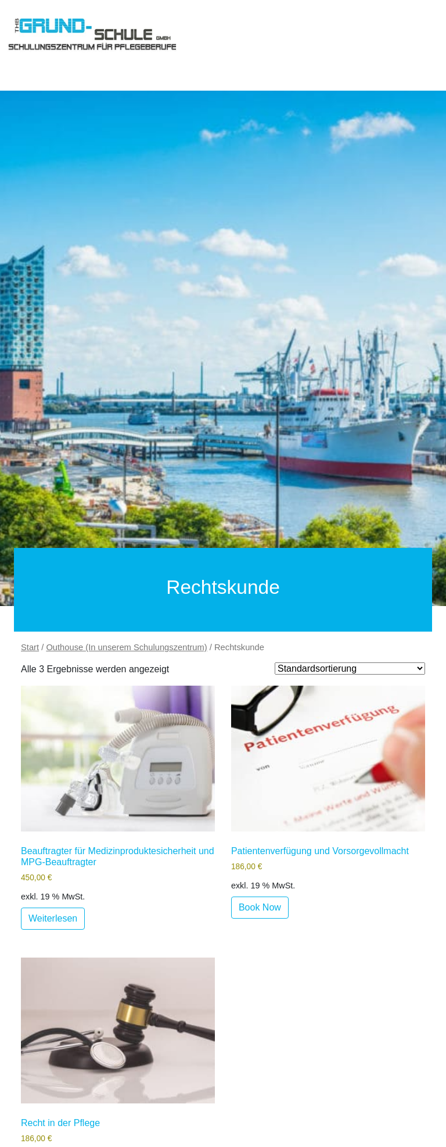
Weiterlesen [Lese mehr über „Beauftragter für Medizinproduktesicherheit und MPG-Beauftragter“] (52, 918)
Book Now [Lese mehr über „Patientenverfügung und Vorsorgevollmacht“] (260, 907)
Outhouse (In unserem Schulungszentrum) (126, 647)
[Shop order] (350, 668)
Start (30, 647)
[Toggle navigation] (23, 60)
